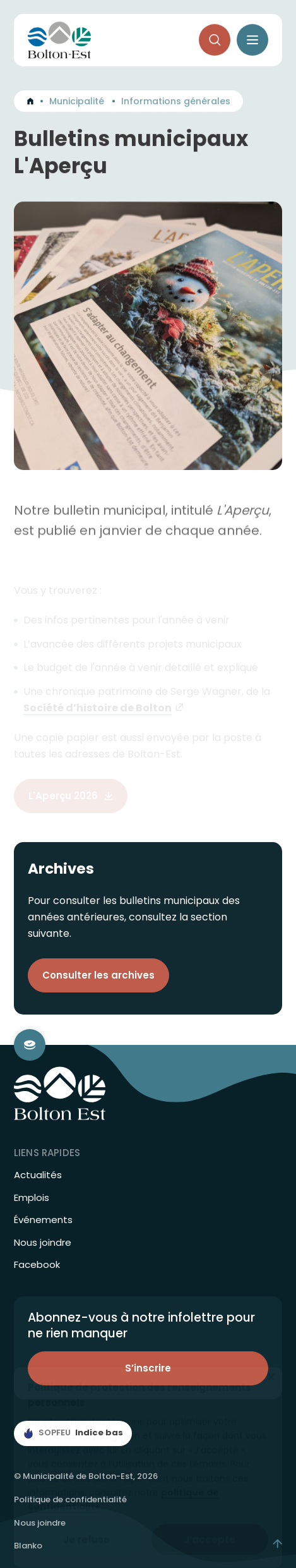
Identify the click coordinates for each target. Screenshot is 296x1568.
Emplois (31, 1197)
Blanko (28, 1546)
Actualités (38, 1175)
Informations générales (175, 103)
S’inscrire (148, 1368)
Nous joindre (42, 1242)
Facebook (37, 1264)
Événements (43, 1220)
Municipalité (76, 103)
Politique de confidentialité (70, 1499)
